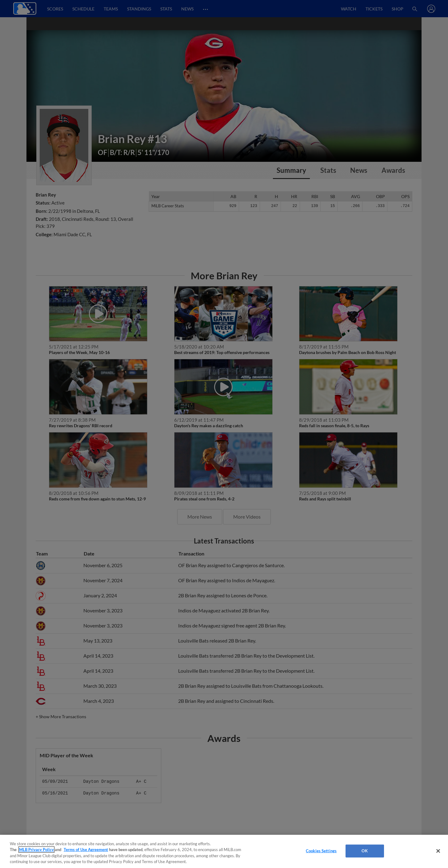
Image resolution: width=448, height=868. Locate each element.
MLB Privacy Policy (36, 849)
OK (364, 850)
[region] (224, 851)
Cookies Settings (321, 850)
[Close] (438, 851)
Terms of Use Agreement (86, 849)
